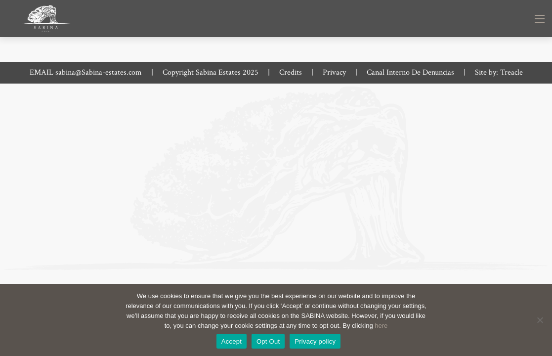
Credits (290, 72)
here (381, 325)
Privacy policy (315, 341)
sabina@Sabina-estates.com (98, 72)
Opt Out (268, 341)
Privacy (334, 72)
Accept (231, 341)
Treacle (511, 72)
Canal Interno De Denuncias (410, 72)
